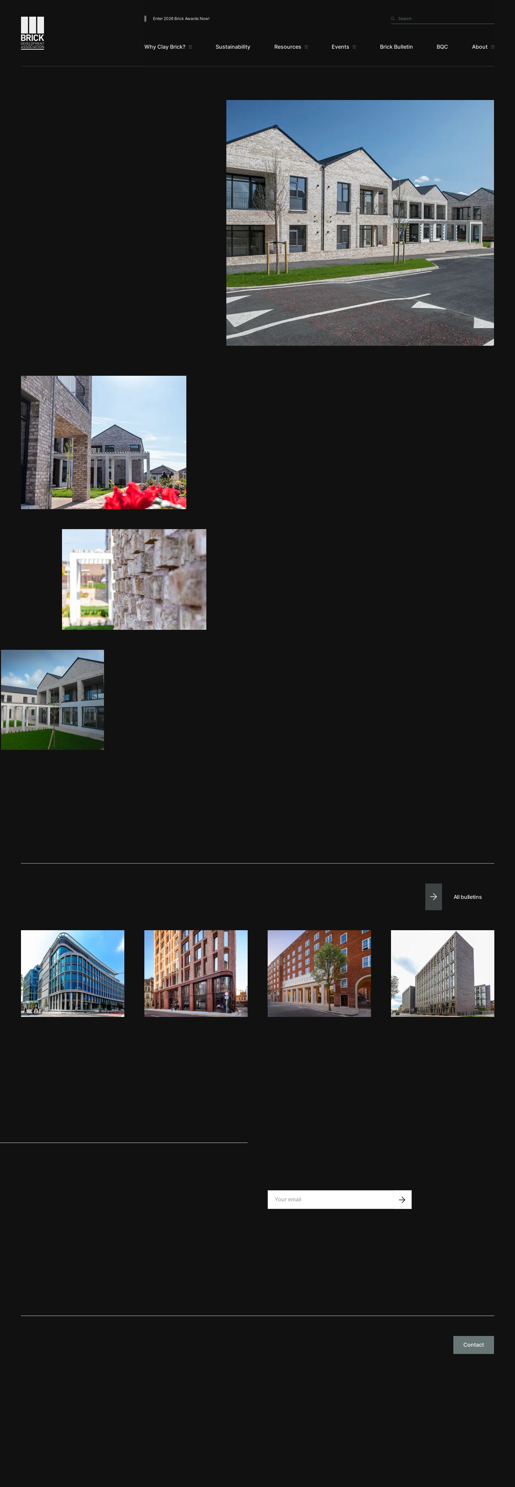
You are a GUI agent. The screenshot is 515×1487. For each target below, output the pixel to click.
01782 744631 (78, 1386)
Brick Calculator (277, 1368)
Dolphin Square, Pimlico (304, 1057)
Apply (266, 1410)
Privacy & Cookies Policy (87, 1451)
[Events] (344, 47)
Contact (473, 1344)
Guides (267, 1348)
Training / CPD (276, 1355)
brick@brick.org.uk (83, 1401)
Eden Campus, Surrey (71, 1050)
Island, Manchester (188, 1050)
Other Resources (278, 1361)
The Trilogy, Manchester (418, 1057)
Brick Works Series (335, 1355)
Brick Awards (329, 1348)
